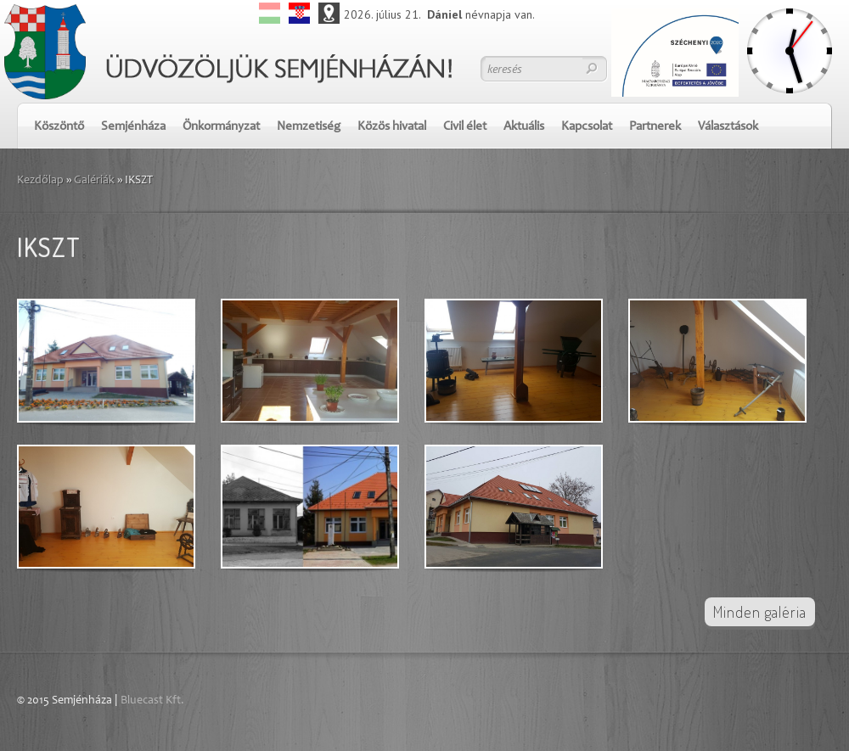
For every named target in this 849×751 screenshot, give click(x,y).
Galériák (94, 181)
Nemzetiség (308, 126)
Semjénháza (133, 126)
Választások (728, 126)
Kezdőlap (40, 181)
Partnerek (655, 126)
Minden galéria (760, 611)
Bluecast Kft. (152, 701)
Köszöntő (59, 126)
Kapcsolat (586, 126)
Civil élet (464, 126)
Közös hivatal (391, 126)
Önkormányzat (221, 126)
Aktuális (523, 126)
